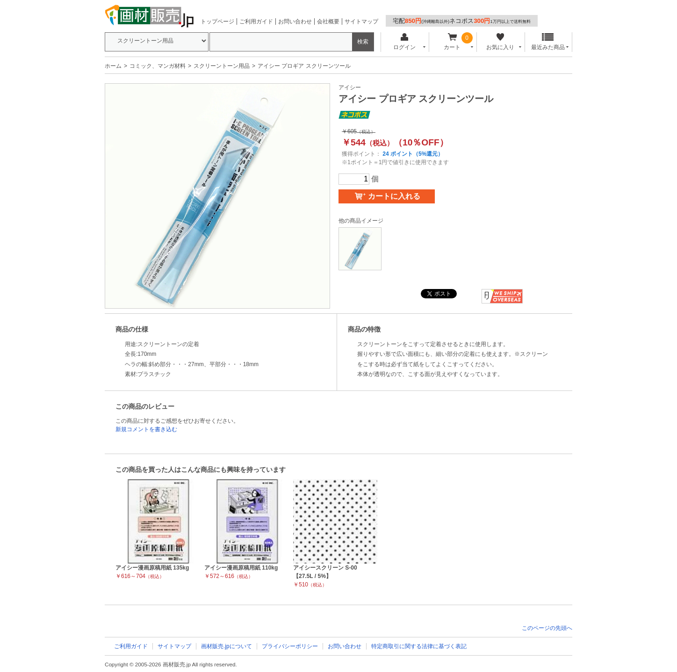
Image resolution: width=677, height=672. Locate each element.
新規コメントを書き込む (146, 429)
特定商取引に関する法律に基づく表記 (419, 646)
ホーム (113, 66)
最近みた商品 (547, 42)
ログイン (404, 42)
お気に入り (500, 42)
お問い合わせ (295, 21)
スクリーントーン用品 (222, 66)
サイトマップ (361, 21)
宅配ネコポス (462, 20)
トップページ (217, 21)
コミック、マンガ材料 (158, 66)
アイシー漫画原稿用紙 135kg (152, 567)
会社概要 (328, 21)
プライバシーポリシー (290, 646)
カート (452, 42)
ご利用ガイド (256, 21)
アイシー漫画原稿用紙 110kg (241, 567)
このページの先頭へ (547, 628)
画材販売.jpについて (226, 646)
